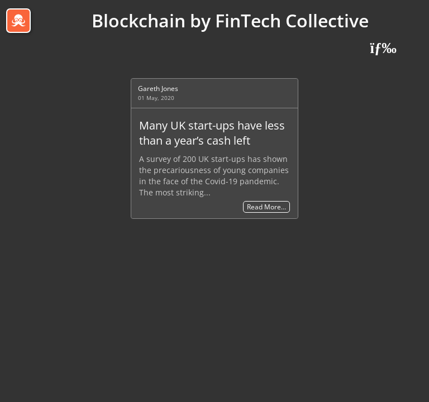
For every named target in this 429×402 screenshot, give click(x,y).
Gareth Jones (158, 88)
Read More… (266, 207)
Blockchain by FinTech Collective (230, 20)
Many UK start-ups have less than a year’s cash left (212, 133)
